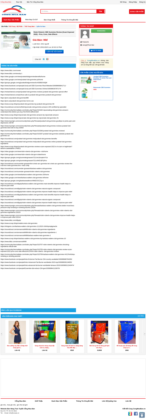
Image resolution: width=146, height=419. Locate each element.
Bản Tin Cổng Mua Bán (35, 2)
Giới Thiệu (38, 401)
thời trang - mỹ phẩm (15, 26)
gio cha (3, 405)
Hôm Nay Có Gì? (31, 19)
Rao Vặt (19, 2)
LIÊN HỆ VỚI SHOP (54, 52)
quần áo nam (41, 26)
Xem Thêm (141, 316)
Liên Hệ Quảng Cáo (109, 401)
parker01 (85, 42)
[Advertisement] (38, 287)
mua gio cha (11, 405)
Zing (47, 59)
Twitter (44, 59)
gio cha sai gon (22, 405)
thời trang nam (29, 26)
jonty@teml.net (88, 45)
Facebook (136, 414)
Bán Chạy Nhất (49, 20)
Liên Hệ (128, 401)
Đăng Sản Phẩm (136, 12)
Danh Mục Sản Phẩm (11, 20)
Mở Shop (123, 2)
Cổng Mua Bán (6, 2)
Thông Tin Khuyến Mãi (69, 20)
